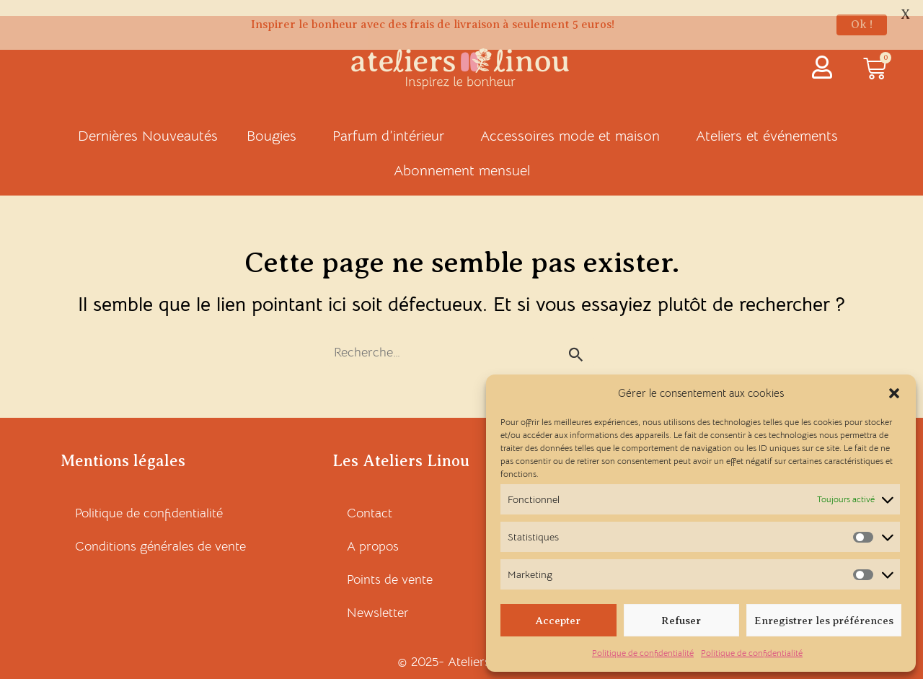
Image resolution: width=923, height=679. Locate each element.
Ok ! (862, 24)
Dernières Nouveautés (148, 121)
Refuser (681, 620)
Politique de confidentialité (643, 652)
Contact (369, 498)
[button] (894, 393)
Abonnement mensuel (462, 155)
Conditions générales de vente (160, 531)
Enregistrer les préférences (823, 620)
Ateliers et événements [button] (770, 121)
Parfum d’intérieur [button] (391, 121)
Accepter (558, 620)
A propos (373, 531)
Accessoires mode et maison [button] (573, 121)
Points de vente (390, 564)
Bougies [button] (275, 121)
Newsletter (378, 597)
